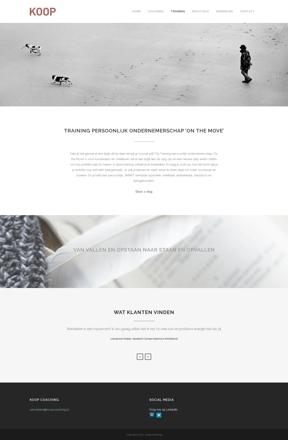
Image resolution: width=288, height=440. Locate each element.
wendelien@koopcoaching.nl (49, 409)
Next (148, 357)
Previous (140, 357)
